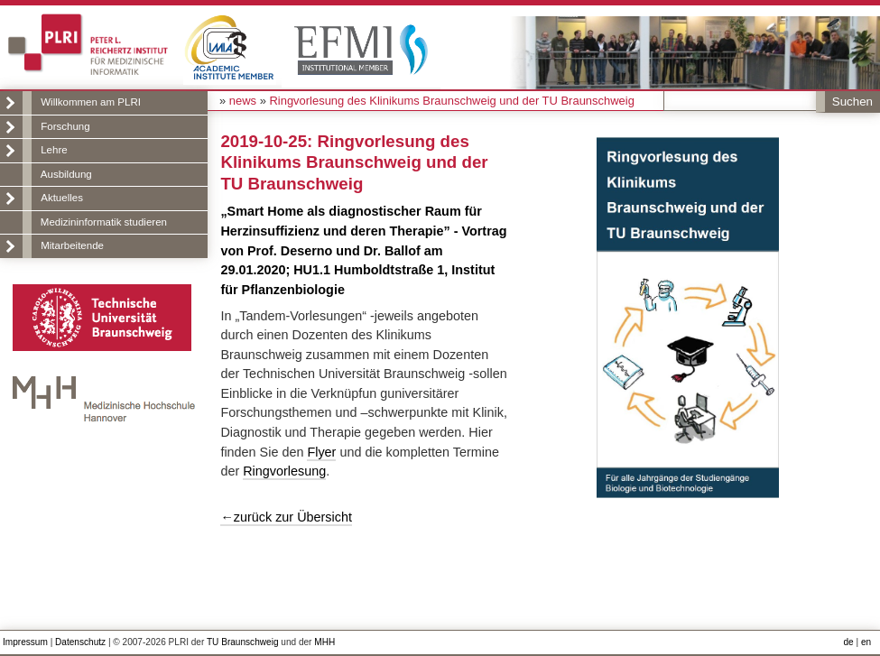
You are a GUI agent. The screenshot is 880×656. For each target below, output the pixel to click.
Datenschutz (80, 642)
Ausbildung (66, 174)
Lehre (54, 149)
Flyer (321, 452)
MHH (324, 642)
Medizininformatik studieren (104, 222)
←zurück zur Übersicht (286, 517)
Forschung (65, 126)
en (866, 642)
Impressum (25, 642)
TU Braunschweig (243, 642)
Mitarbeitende (72, 245)
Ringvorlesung (284, 471)
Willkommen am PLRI (91, 102)
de (849, 642)
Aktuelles (62, 197)
